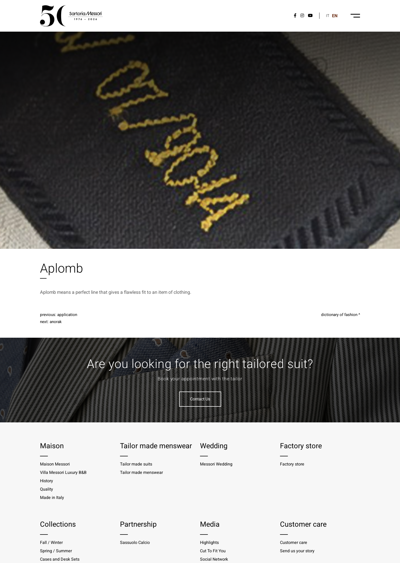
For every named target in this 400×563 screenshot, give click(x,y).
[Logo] (71, 15)
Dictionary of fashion (339, 315)
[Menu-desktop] (355, 16)
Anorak (56, 322)
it (327, 16)
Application (67, 315)
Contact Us (200, 399)
